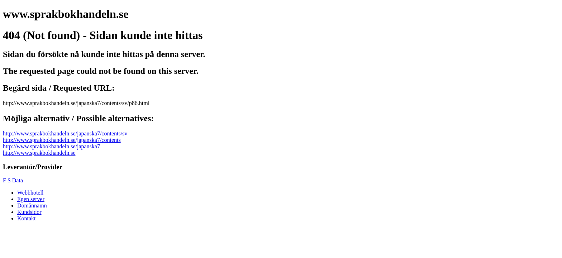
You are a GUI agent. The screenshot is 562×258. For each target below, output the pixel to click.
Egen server (30, 199)
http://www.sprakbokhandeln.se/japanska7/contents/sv (65, 133)
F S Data (13, 180)
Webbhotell (30, 193)
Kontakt (26, 218)
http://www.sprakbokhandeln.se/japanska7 (51, 146)
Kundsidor (29, 212)
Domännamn (32, 205)
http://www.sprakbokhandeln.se (39, 153)
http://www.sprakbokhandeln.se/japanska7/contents (62, 140)
